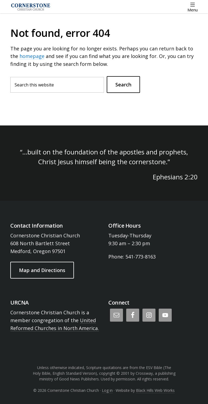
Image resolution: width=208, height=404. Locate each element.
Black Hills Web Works (155, 390)
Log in (107, 390)
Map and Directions (42, 270)
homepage (32, 56)
